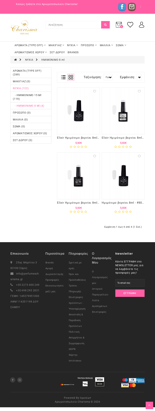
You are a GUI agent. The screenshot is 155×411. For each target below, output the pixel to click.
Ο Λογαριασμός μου (100, 281)
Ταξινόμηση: (93, 77)
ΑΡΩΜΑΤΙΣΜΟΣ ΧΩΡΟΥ (31, 52)
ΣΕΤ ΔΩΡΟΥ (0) (22, 140)
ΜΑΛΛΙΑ (106, 45)
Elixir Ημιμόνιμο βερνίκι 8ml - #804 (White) (87, 204)
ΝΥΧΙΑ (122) (21, 88)
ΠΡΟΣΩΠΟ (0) (22, 112)
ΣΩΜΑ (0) (19, 126)
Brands (49, 266)
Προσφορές (52, 283)
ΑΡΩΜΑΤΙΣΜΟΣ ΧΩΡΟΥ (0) (30, 133)
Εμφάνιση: (127, 77)
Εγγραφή (130, 296)
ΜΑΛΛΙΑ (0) (20, 119)
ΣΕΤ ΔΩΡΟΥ (57, 52)
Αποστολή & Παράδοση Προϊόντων (76, 324)
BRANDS (73, 52)
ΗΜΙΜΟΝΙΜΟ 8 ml (52, 59)
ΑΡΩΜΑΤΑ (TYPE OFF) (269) (27, 72)
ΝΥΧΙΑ (72, 45)
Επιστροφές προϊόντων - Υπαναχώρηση (77, 307)
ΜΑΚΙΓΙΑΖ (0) (21, 81)
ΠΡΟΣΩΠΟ (89, 45)
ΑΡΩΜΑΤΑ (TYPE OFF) (30, 45)
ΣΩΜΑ (121, 45)
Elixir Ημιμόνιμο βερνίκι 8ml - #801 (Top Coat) (89, 137)
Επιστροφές (99, 315)
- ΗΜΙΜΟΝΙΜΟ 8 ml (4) (28, 105)
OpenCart (85, 401)
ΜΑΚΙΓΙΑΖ (56, 45)
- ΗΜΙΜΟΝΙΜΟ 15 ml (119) (27, 97)
